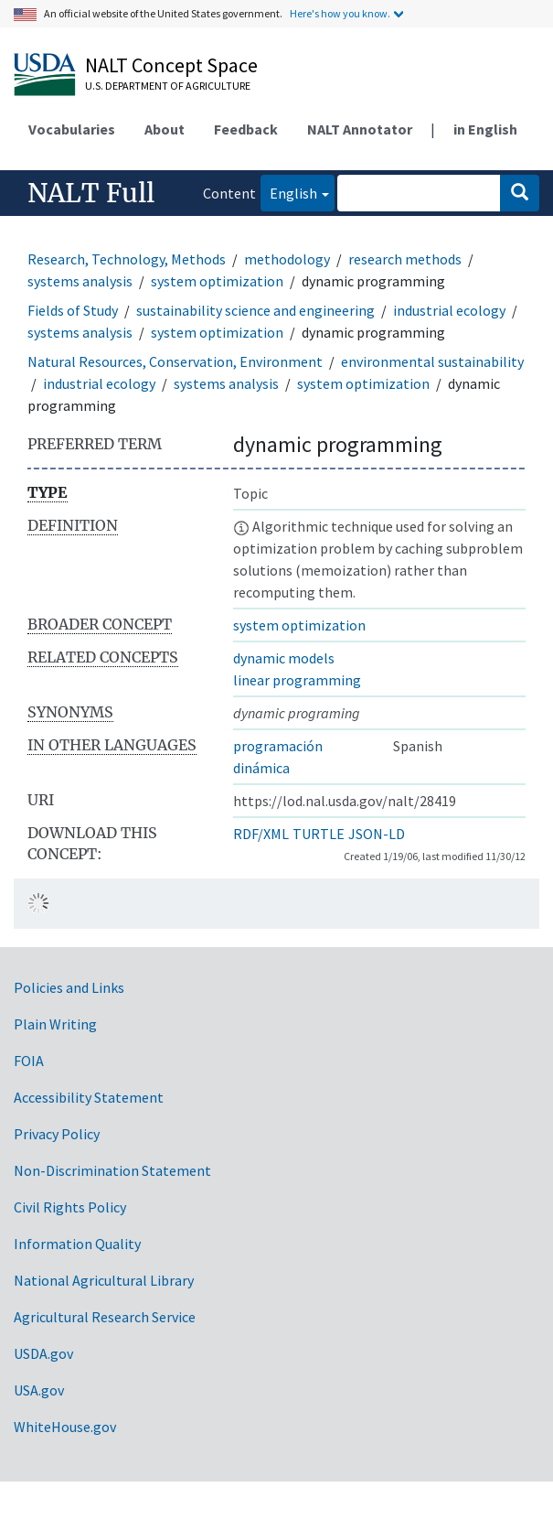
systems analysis (80, 281)
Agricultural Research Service (105, 1317)
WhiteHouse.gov (65, 1426)
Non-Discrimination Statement (112, 1170)
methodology (287, 259)
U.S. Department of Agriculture (167, 85)
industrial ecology (449, 310)
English (289, 191)
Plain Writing (55, 1024)
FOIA (29, 1060)
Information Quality (77, 1243)
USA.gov (39, 1390)
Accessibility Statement (89, 1097)
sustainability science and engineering (255, 310)
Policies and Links (69, 987)
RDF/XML (261, 833)
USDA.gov (43, 1353)
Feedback (246, 129)
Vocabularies (71, 129)
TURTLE (318, 833)
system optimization (217, 281)
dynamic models (284, 658)
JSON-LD (376, 833)
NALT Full (90, 193)
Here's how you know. (340, 13)
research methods (405, 259)
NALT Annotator (359, 129)
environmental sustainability (432, 361)
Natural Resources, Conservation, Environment (175, 361)
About (164, 129)
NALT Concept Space (171, 65)
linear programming (297, 680)
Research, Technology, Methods (126, 259)
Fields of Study (72, 310)
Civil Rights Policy (70, 1207)
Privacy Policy (57, 1134)
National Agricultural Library (104, 1280)
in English (485, 129)
